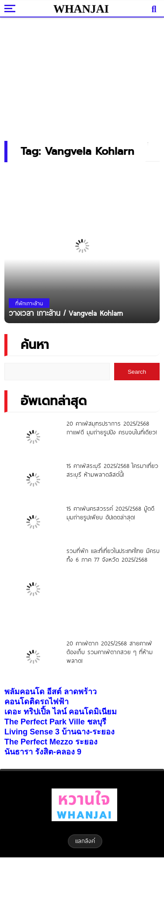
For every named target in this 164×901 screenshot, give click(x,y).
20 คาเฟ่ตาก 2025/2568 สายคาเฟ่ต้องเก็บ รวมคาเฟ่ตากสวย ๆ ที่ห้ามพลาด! (109, 652)
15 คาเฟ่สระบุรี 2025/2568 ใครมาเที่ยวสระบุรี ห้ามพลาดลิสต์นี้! (112, 470)
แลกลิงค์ (85, 840)
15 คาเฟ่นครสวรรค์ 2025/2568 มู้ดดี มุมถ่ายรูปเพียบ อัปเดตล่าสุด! (110, 513)
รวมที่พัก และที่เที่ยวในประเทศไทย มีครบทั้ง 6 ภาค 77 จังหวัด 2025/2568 (113, 555)
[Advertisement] (82, 76)
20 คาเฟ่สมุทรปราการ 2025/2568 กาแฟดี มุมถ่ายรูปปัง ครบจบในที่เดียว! (111, 428)
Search (137, 372)
